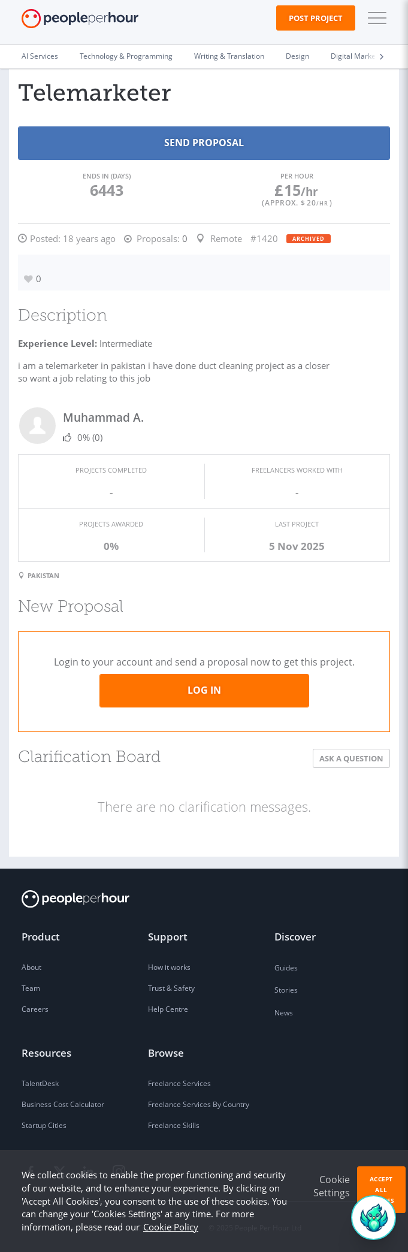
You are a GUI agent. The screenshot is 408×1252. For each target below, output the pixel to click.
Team (31, 988)
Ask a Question (351, 758)
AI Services (40, 56)
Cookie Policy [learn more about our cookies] (170, 1227)
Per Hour (296, 175)
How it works (169, 967)
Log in (204, 690)
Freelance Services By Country (198, 1104)
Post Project (316, 18)
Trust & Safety (171, 988)
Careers (35, 1009)
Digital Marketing (359, 56)
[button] (374, 18)
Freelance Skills (174, 1125)
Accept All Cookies (381, 1190)
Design (297, 56)
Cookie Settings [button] (331, 1186)
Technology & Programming (126, 56)
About (31, 967)
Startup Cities (44, 1125)
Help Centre (168, 1009)
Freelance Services (179, 1083)
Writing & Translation (229, 56)
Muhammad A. (103, 417)
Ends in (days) (107, 175)
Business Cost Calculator (63, 1104)
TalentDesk (40, 1083)
